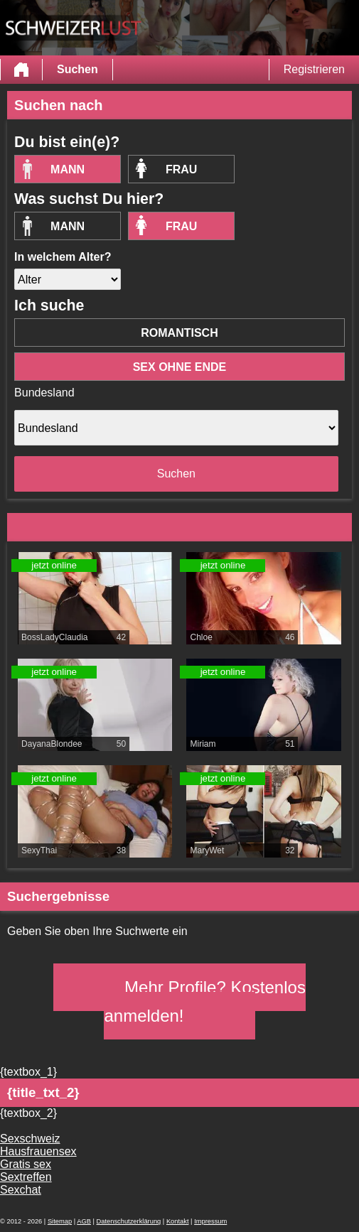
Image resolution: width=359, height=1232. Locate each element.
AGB (84, 1221)
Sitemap (60, 1221)
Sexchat (20, 1190)
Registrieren (314, 69)
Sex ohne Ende (180, 367)
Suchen (77, 69)
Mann (67, 169)
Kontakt (177, 1221)
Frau (181, 169)
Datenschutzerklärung (129, 1221)
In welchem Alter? (62, 257)
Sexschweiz (30, 1139)
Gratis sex (25, 1164)
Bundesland (44, 393)
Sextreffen (26, 1177)
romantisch (179, 333)
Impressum (210, 1221)
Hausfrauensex (38, 1151)
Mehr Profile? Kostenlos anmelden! (204, 1001)
